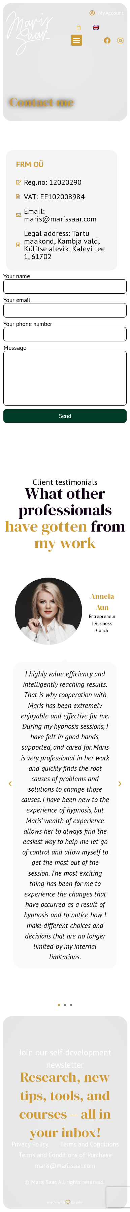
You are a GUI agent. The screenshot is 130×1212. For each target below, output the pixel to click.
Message (14, 348)
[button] (76, 40)
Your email (16, 300)
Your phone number (27, 324)
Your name (16, 276)
